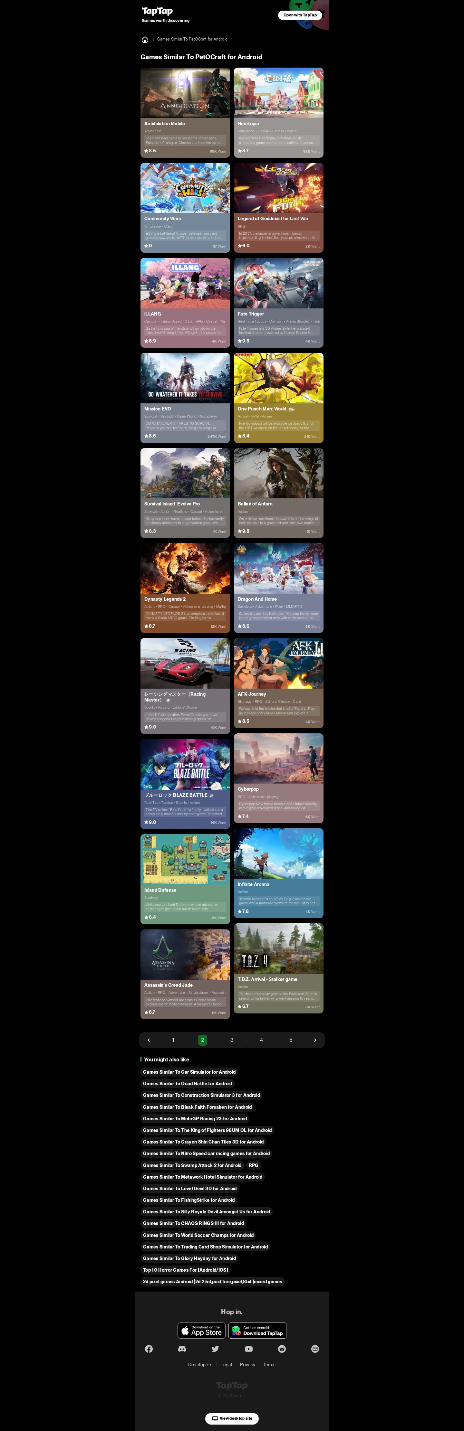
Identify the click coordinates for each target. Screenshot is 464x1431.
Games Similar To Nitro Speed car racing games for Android (206, 1153)
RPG (254, 1165)
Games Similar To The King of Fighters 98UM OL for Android (207, 1130)
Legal (226, 1364)
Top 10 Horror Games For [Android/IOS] (185, 1270)
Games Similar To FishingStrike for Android (189, 1200)
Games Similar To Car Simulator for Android (189, 1072)
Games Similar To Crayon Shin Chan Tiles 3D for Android (203, 1141)
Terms (269, 1364)
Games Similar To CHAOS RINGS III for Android (193, 1223)
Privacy (247, 1364)
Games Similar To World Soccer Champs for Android (198, 1235)
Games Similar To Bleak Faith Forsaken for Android (197, 1107)
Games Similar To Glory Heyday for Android (189, 1258)
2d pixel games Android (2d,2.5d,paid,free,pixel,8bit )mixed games (212, 1281)
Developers (200, 1364)
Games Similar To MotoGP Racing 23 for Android (195, 1118)
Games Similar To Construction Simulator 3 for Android (201, 1095)
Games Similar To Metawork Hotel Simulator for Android (202, 1177)
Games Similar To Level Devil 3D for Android (190, 1188)
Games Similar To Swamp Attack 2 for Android (192, 1165)
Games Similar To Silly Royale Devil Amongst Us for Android (206, 1211)
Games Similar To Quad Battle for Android (187, 1083)
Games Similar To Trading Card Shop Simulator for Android (205, 1246)
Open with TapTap (300, 15)
